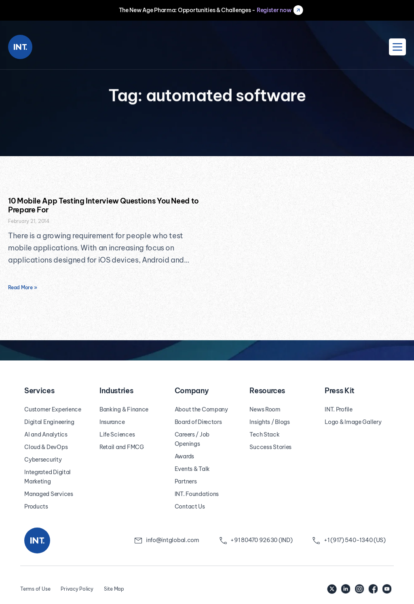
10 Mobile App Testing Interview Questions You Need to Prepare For (103, 205)
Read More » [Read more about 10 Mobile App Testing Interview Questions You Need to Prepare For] (22, 287)
